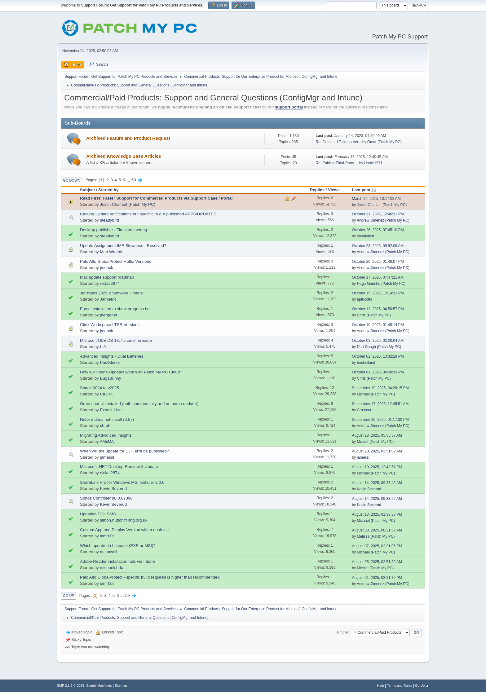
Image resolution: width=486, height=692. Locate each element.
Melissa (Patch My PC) (376, 536)
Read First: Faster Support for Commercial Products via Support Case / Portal (156, 198)
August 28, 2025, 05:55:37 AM (377, 435)
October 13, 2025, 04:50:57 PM (378, 309)
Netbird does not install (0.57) (107, 419)
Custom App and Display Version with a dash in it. (125, 529)
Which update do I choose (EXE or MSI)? (118, 545)
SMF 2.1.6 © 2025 (70, 685)
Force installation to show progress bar (115, 308)
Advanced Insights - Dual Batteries (111, 356)
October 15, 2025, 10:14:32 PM (378, 293)
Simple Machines (99, 685)
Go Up (68, 595)
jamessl (107, 457)
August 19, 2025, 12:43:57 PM (377, 467)
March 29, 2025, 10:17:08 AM (376, 198)
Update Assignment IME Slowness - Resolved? (123, 245)
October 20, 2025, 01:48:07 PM (378, 261)
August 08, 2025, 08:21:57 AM (377, 530)
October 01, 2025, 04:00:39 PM (378, 372)
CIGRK (106, 394)
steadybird (109, 220)
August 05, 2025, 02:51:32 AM (377, 562)
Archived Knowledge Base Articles (123, 156)
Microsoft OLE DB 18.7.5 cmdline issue (116, 340)
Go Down (71, 180)
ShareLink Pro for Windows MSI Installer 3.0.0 (122, 482)
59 (133, 180)
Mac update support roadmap (107, 277)
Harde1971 (373, 163)
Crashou (364, 410)
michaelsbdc (111, 567)
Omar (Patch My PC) (384, 142)
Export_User (111, 410)
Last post (364, 189)
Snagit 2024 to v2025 (99, 388)
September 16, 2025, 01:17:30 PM (380, 419)
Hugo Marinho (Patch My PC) (381, 283)
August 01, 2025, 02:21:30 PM (377, 577)
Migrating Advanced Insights (106, 435)
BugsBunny (110, 378)
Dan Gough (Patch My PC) (379, 347)
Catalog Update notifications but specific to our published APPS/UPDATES (148, 214)
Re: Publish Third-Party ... (337, 163)
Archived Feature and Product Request (128, 138)
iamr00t (106, 536)
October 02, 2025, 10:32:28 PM (378, 356)
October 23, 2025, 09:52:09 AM (378, 246)
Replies (317, 189)
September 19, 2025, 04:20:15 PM (380, 388)
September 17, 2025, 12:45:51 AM (380, 404)
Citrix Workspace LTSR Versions (109, 324)
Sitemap (121, 685)
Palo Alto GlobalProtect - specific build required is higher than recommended (149, 577)
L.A (103, 346)
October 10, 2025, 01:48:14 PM (378, 325)
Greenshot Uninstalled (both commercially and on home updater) (139, 403)
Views (334, 189)
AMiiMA (107, 441)
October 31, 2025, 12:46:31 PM (378, 214)
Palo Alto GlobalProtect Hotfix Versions (115, 261)
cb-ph (105, 425)
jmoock (106, 267)
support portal (289, 107)
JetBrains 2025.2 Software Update (111, 293)
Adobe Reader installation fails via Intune (117, 561)
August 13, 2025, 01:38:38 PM (377, 514)
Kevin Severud (113, 488)
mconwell (108, 551)
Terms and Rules (399, 685)
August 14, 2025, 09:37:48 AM (377, 483)
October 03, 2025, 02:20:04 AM (378, 340)
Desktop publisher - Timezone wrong (113, 229)
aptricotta (364, 299)
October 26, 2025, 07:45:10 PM (378, 230)
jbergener (108, 315)
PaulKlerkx (110, 362)
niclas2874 (110, 283)
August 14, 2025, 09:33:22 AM (377, 498)
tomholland (366, 362)
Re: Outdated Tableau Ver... (338, 142)
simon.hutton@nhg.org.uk (123, 520)
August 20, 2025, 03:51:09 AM (377, 451)
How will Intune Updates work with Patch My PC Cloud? (131, 372)
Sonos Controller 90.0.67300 (106, 498)
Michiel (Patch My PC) (375, 441)
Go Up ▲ (422, 685)
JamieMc (108, 299)
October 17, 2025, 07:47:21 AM (378, 277)
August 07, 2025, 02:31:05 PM (377, 546)
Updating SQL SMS (98, 514)
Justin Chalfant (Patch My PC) (127, 204)
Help (380, 685)
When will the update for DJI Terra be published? (124, 451)
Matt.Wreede (111, 251)
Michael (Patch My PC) (376, 394)
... (128, 180)
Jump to (342, 632)
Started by (108, 189)
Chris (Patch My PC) (374, 315)
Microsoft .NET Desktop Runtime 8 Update (119, 466)
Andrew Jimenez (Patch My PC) (383, 220)
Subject (87, 189)
